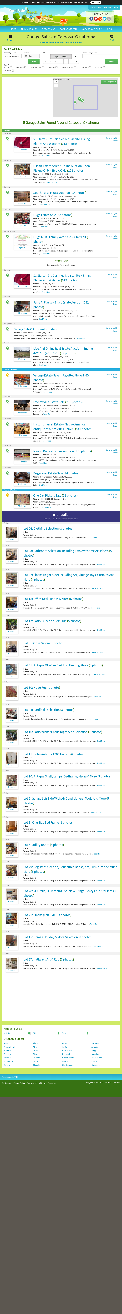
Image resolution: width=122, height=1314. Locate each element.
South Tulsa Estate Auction (51, 193)
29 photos (68, 353)
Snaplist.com (73, 519)
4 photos (38, 579)
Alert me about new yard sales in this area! (61, 42)
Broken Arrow (68, 1057)
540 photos (84, 429)
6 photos (76, 599)
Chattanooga (67, 1065)
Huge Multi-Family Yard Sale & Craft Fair (59, 237)
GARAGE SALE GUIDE (92, 29)
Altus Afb (95, 1043)
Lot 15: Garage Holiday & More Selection (50, 937)
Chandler (37, 1065)
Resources (52, 1083)
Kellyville (17, 1033)
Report (115, 141)
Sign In (116, 7)
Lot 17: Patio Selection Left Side (44, 621)
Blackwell (66, 1054)
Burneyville (8, 1061)
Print (111, 38)
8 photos (38, 871)
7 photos (67, 959)
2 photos (67, 822)
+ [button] (56, 82)
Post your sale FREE (10, 1077)
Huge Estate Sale (44, 215)
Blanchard (96, 1054)
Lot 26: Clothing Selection (41, 528)
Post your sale (95, 7)
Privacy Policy (19, 1083)
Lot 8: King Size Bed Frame (41, 822)
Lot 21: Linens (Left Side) (40, 915)
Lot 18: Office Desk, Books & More (46, 599)
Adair (6, 1043)
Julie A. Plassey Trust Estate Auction (57, 302)
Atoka (35, 1050)
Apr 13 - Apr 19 (61, 56)
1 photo (53, 687)
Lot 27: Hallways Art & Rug (41, 959)
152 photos (76, 170)
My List (10, 38)
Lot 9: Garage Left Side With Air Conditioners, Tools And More (64, 798)
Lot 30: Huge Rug (35, 687)
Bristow (36, 1057)
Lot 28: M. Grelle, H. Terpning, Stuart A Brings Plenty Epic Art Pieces (68, 891)
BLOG (109, 29)
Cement (7, 1065)
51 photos (70, 495)
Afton (35, 1043)
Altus (64, 1043)
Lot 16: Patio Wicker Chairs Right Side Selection (55, 732)
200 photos (74, 402)
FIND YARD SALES (29, 29)
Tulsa (75, 1033)
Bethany (7, 1054)
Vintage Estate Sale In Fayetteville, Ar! (58, 375)
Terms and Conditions (36, 1083)
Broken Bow (97, 1057)
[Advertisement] (61, 998)
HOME (13, 29)
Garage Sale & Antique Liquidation (37, 329)
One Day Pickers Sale (47, 495)
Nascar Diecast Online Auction (53, 451)
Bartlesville (67, 1050)
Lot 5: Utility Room (36, 845)
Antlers (65, 1047)
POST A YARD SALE (68, 29)
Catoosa (95, 1061)
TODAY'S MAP (48, 29)
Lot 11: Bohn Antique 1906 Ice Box (46, 754)
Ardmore (7, 1050)
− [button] (56, 85)
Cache (35, 1061)
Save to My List (112, 138)
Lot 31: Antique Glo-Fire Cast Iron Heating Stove (55, 665)
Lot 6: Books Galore (36, 643)
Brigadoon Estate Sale (48, 473)
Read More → (47, 155)
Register (107, 7)
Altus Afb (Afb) (10, 1047)
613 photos (69, 144)
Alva (35, 1047)
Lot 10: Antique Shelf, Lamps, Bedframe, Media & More (60, 776)
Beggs (94, 1050)
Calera (65, 1061)
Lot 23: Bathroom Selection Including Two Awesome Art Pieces (66, 551)
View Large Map (109, 82)
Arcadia (95, 1047)
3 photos (66, 528)
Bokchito (7, 1057)
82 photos (78, 193)
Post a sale (96, 2)
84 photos (71, 473)
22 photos (64, 215)
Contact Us (6, 1083)
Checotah (96, 1065)
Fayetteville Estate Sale (49, 402)
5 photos (74, 621)
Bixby (46, 1033)
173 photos (83, 451)
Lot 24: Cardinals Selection (41, 710)
